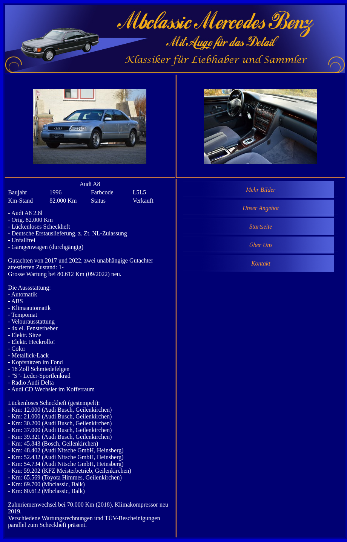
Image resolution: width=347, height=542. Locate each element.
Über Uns (261, 245)
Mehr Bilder (261, 189)
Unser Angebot (261, 208)
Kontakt (260, 263)
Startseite (260, 226)
